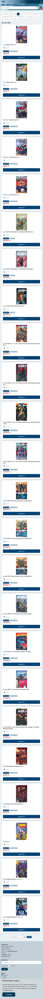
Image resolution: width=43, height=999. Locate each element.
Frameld (13, 965)
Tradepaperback (13, 351)
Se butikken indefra (6, 954)
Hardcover (12, 238)
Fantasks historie (5, 956)
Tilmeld (5, 965)
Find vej (3, 952)
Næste (29, 937)
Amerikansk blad (13, 51)
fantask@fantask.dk (12, 951)
